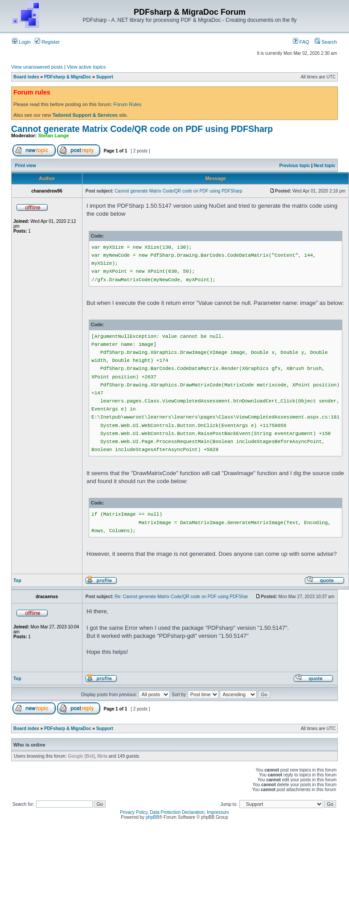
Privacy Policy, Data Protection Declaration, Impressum (174, 812)
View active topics (86, 67)
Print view (25, 165)
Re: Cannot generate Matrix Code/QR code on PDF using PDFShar (181, 596)
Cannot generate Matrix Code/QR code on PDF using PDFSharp (142, 129)
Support (104, 76)
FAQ (301, 42)
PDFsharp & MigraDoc (67, 76)
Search (326, 42)
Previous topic (294, 165)
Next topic (324, 165)
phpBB (152, 817)
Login (21, 42)
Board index (26, 76)
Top (17, 580)
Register (47, 42)
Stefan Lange (53, 135)
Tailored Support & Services (85, 115)
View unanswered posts (37, 67)
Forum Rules (127, 104)
